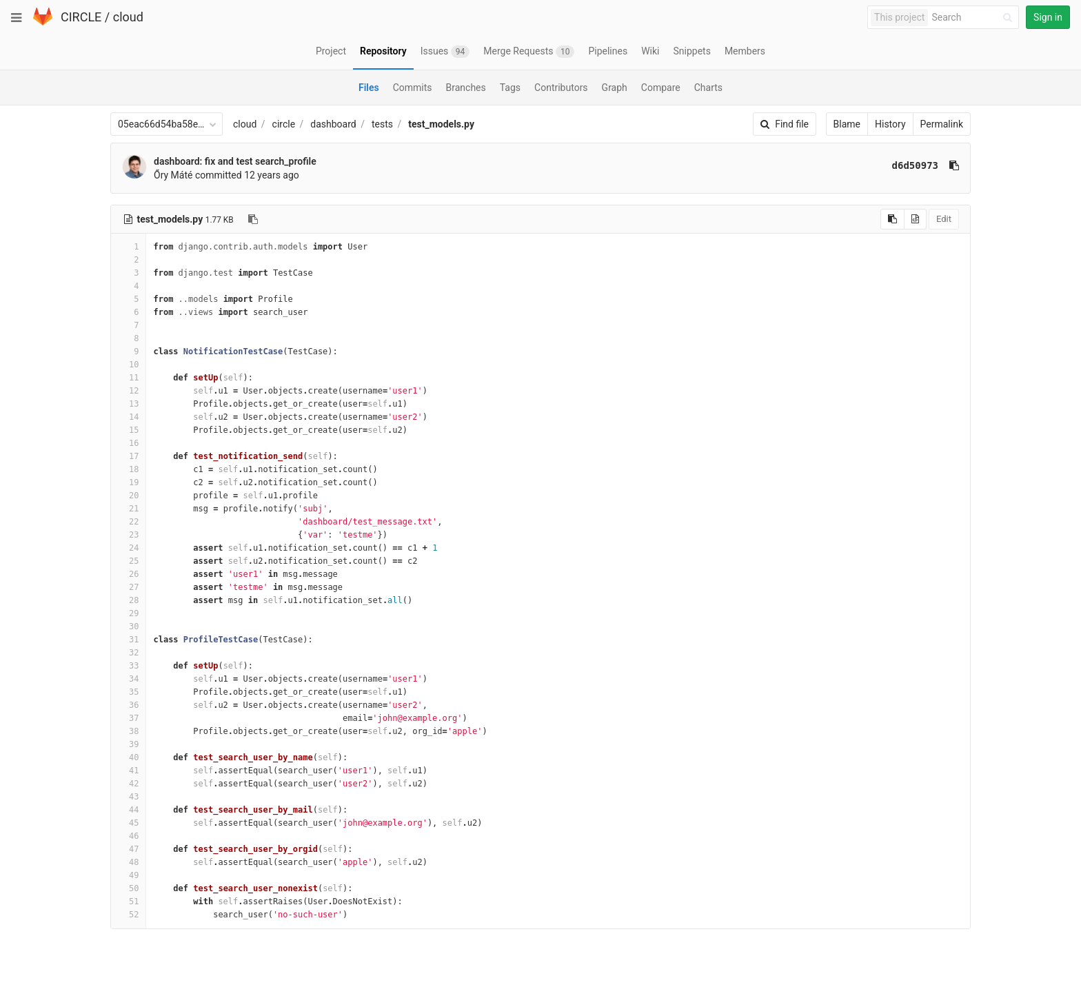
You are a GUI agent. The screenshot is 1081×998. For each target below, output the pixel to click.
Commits (412, 87)
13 (128, 404)
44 (128, 810)
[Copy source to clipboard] (892, 219)
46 (128, 836)
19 (128, 482)
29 (128, 613)
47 (128, 849)
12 (128, 391)
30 (128, 626)
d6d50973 (915, 165)
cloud (128, 17)
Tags (510, 87)
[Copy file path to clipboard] (253, 219)
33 (128, 666)
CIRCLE (81, 17)
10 (128, 364)
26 (128, 574)
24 (128, 548)
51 (128, 901)
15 (128, 430)
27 (128, 587)
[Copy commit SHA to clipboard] (954, 165)
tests (382, 124)
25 (128, 561)
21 (128, 508)
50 (128, 888)
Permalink (941, 124)
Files (368, 87)
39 (128, 744)
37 (128, 718)
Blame (847, 124)
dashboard (333, 124)
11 (128, 378)
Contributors (561, 87)
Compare (660, 87)
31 (128, 639)
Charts (708, 87)
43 (128, 797)
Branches (466, 87)
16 (128, 443)
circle (284, 124)
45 (128, 823)
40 (128, 757)
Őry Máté (173, 175)
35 (128, 692)
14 (128, 417)
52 (128, 914)
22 (128, 522)
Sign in (1047, 17)
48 (128, 862)
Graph (614, 87)
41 (128, 770)
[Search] (974, 17)
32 (128, 653)
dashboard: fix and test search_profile (235, 161)
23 (128, 535)
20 (128, 495)
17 (128, 456)
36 (128, 705)
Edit (943, 219)
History (890, 124)
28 (128, 600)
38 (128, 731)
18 (128, 469)
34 (128, 679)
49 (128, 875)
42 (128, 783)
